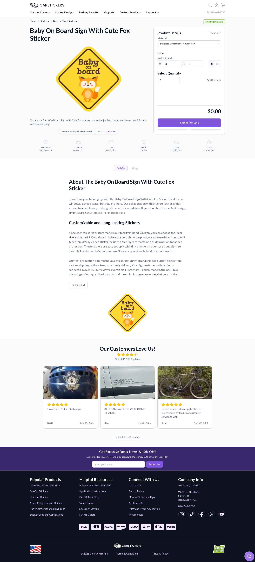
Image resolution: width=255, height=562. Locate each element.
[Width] (171, 64)
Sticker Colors (87, 514)
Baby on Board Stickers (65, 21)
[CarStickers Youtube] (221, 515)
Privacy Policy (160, 553)
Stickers (44, 21)
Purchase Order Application (144, 508)
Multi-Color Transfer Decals (46, 502)
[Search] (210, 5)
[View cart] (223, 5)
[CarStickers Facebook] (201, 515)
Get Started (78, 284)
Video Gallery (87, 502)
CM (218, 63)
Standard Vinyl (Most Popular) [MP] (177, 43)
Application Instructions (92, 491)
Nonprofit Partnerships (142, 497)
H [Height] (183, 63)
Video (135, 168)
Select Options (189, 122)
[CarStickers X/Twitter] (211, 515)
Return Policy (136, 491)
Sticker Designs (64, 12)
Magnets (109, 12)
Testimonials (136, 514)
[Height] (194, 64)
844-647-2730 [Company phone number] (216, 12)
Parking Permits (88, 12)
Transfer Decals (39, 497)
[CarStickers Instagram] (181, 515)
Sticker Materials (89, 508)
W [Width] (160, 63)
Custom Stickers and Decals (45, 485)
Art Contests (136, 502)
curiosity (110, 131)
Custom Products (130, 12)
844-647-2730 (186, 506)
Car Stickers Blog (89, 497)
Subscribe (154, 464)
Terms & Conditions (127, 553)
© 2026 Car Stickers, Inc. (94, 553)
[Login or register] (217, 5)
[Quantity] (169, 80)
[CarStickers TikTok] (191, 515)
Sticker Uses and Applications (46, 514)
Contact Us (135, 485)
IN (211, 63)
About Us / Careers (189, 485)
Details (121, 168)
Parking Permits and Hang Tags (47, 508)
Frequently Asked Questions (95, 485)
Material (162, 38)
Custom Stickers (40, 12)
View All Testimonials (128, 436)
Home (33, 21)
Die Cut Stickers (39, 491)
